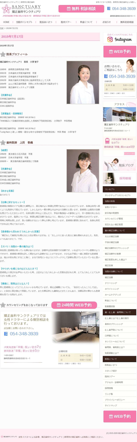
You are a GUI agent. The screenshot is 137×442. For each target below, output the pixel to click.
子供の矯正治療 (112, 242)
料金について (111, 300)
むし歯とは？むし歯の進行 (117, 318)
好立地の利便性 (112, 213)
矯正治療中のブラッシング (117, 248)
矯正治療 (109, 277)
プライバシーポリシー (115, 400)
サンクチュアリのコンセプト (118, 195)
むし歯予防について (114, 330)
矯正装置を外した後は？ (116, 259)
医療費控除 (110, 306)
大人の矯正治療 (112, 236)
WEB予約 (120, 51)
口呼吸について (112, 336)
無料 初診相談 (81, 9)
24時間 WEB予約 (74, 305)
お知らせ (106, 22)
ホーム (6, 22)
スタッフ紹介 (111, 371)
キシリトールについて (115, 341)
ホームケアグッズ (113, 295)
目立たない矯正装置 (114, 224)
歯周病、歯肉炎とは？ (115, 347)
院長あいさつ (111, 365)
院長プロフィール (17, 54)
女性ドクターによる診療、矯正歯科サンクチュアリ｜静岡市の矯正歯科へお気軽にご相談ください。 (61, 437)
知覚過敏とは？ (112, 353)
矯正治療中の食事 (113, 254)
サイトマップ (111, 405)
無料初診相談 (127, 22)
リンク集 (109, 394)
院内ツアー (110, 376)
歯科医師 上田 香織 (19, 142)
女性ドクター (111, 207)
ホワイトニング (112, 289)
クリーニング (111, 283)
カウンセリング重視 (114, 219)
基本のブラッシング (114, 324)
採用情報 (109, 388)
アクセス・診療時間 (114, 382)
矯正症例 (109, 265)
